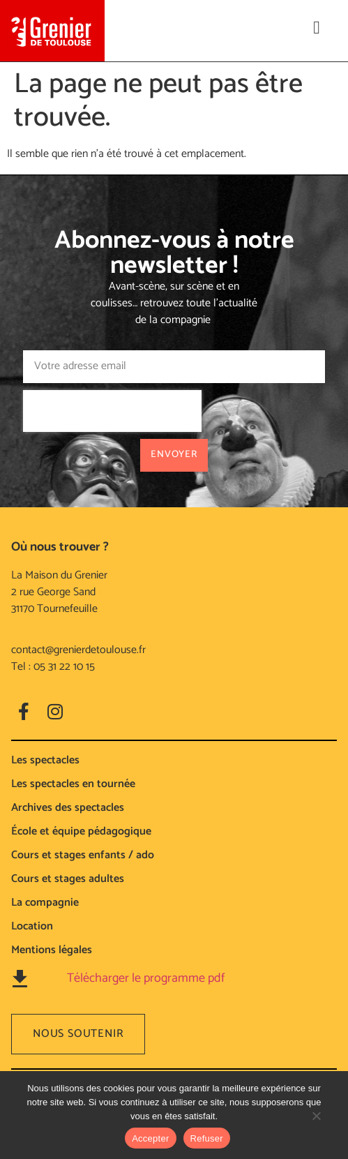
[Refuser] (316, 1122)
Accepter (150, 1138)
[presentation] (112, 411)
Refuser (206, 1138)
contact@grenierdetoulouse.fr (78, 650)
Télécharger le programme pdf (146, 978)
